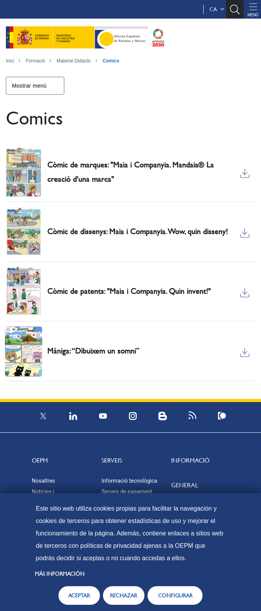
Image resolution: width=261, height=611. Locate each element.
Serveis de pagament (126, 491)
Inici (10, 61)
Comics (111, 61)
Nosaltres (43, 481)
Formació (35, 61)
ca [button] (216, 9)
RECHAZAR (123, 595)
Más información (59, 574)
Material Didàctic (74, 61)
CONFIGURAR (175, 595)
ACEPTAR (79, 595)
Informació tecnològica (129, 481)
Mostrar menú (29, 86)
